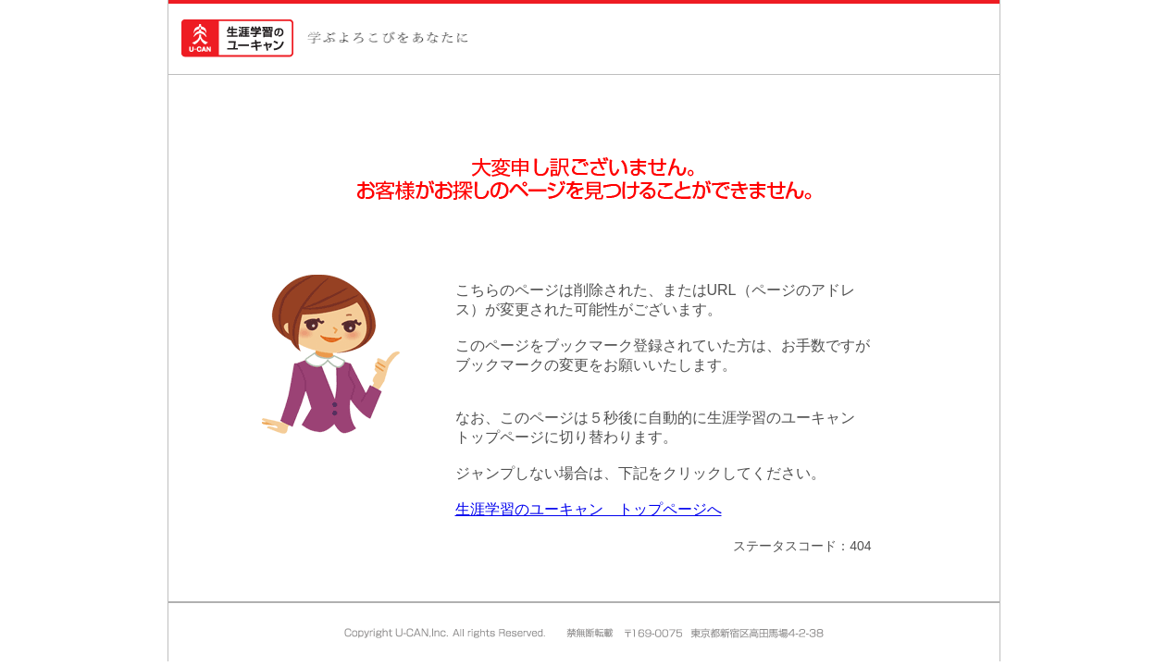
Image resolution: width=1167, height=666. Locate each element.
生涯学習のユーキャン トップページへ (588, 509)
